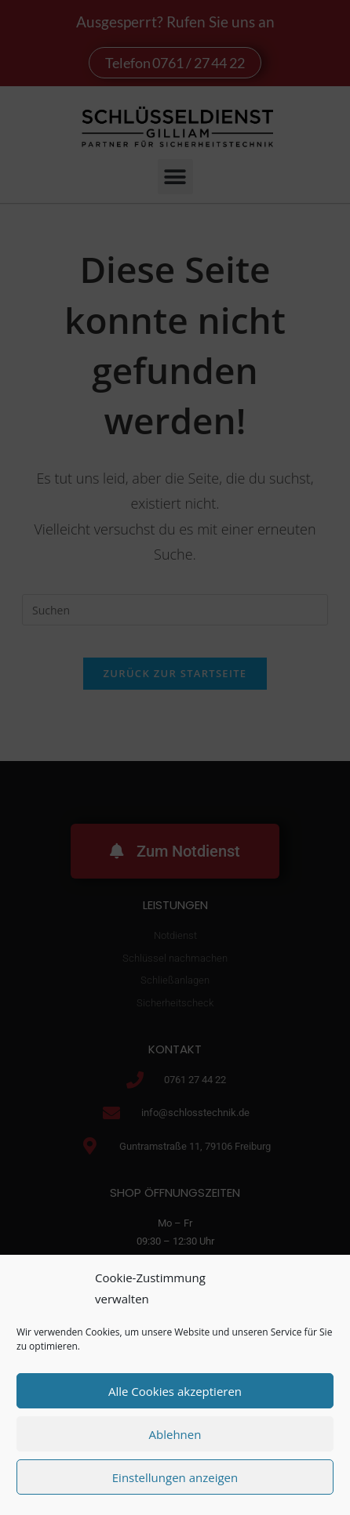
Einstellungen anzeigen (175, 1477)
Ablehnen (175, 1434)
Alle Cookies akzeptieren (175, 1391)
